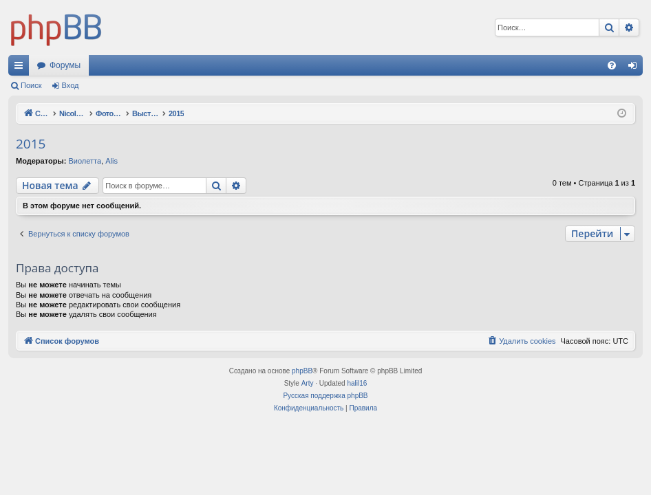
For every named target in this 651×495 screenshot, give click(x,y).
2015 (30, 144)
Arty (307, 383)
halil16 (357, 383)
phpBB (302, 371)
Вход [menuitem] (635, 68)
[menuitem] (611, 65)
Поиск (31, 85)
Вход (70, 85)
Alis (111, 161)
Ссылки (21, 68)
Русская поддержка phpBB (325, 395)
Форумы (65, 65)
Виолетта (84, 161)
